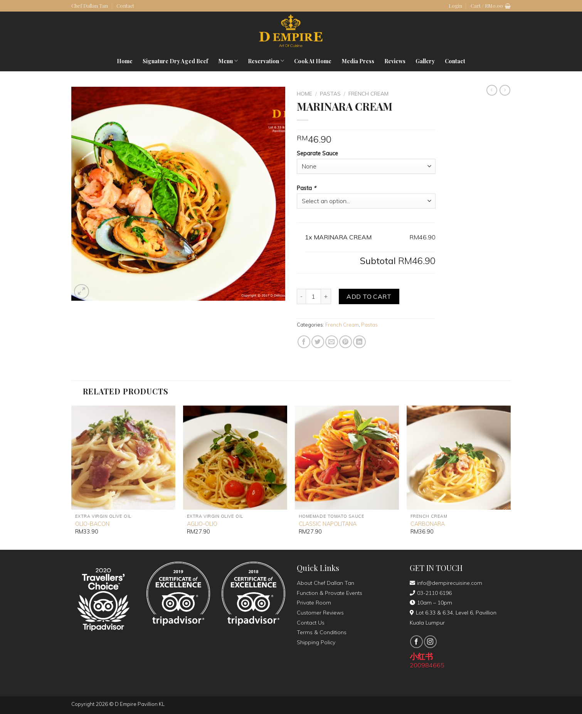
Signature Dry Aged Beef (175, 61)
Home (125, 61)
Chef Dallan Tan (89, 5)
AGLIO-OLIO (202, 523)
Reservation (266, 61)
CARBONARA (427, 523)
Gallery (425, 61)
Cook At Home (312, 61)
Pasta (307, 188)
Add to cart (369, 296)
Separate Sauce (317, 153)
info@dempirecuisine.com (446, 582)
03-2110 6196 (431, 592)
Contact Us (311, 622)
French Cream (368, 93)
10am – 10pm (431, 602)
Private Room (314, 602)
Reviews (394, 61)
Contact (125, 5)
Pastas (330, 93)
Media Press (357, 61)
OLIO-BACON (92, 523)
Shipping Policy (316, 642)
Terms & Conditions (322, 632)
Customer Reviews (320, 612)
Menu (228, 61)
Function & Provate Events (329, 592)
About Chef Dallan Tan (325, 582)
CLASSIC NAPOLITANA (328, 523)
